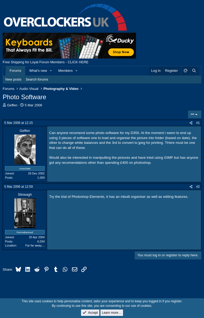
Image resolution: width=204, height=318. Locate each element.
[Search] (193, 70)
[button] (51, 70)
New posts (13, 79)
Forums (15, 71)
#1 (198, 123)
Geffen (12, 105)
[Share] (191, 123)
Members (65, 71)
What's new (38, 71)
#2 (198, 187)
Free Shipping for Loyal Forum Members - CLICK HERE (45, 62)
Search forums (37, 79)
